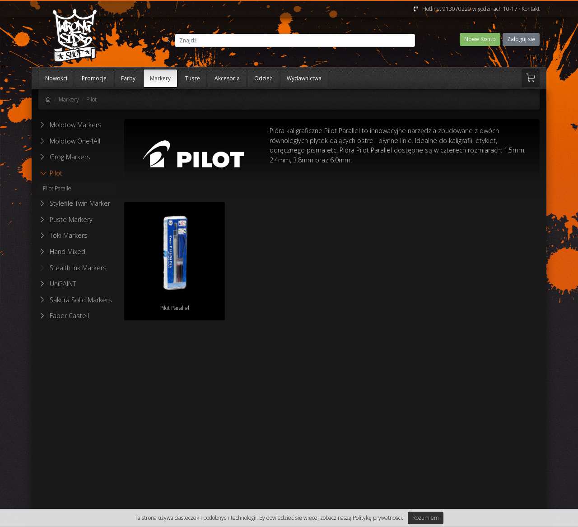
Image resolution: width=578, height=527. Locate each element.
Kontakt (531, 9)
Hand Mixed (67, 251)
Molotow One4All (75, 141)
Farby (128, 78)
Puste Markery (71, 219)
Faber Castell (69, 315)
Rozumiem (425, 518)
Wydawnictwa (304, 78)
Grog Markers (70, 157)
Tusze (192, 78)
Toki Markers (69, 235)
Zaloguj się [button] (521, 39)
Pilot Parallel (58, 188)
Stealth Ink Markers (74, 268)
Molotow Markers (76, 124)
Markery (160, 78)
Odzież (263, 78)
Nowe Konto (480, 39)
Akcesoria (227, 78)
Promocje (94, 78)
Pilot (91, 99)
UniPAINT (63, 283)
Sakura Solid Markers (81, 300)
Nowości (56, 78)
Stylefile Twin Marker (80, 203)
